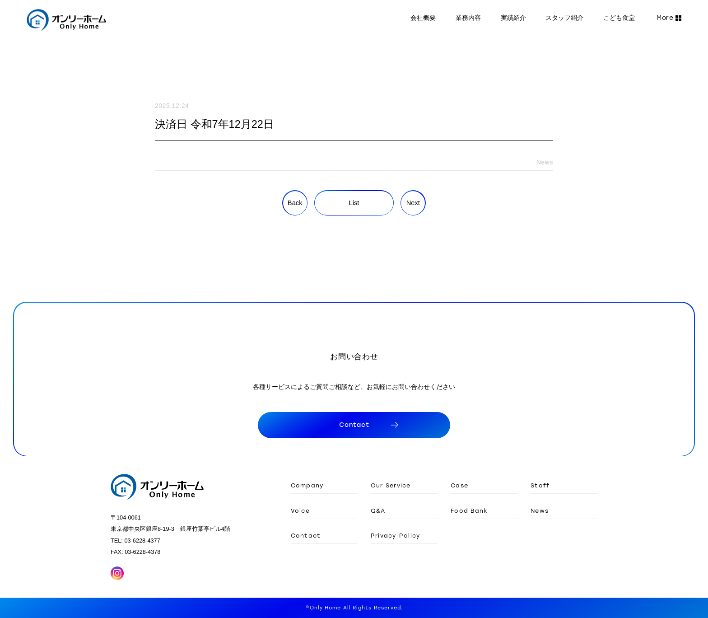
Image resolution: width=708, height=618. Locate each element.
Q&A (378, 510)
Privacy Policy (396, 535)
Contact (306, 535)
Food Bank (469, 510)
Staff (540, 485)
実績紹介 (513, 17)
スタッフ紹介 (564, 17)
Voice (300, 510)
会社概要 (423, 17)
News (540, 510)
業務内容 (468, 17)
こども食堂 (619, 17)
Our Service (391, 485)
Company (307, 485)
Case (459, 485)
